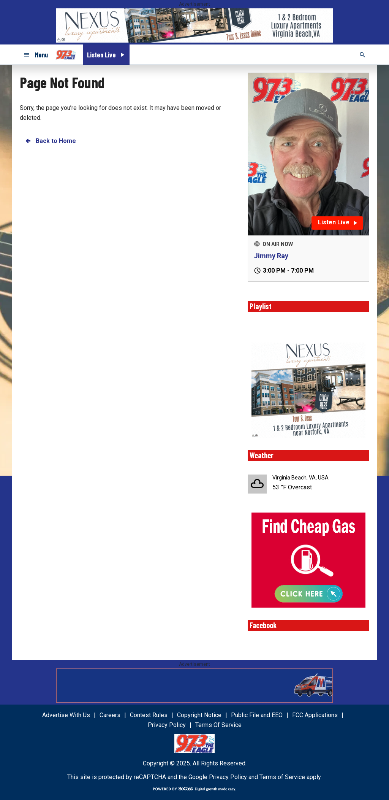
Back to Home (50, 140)
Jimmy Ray (271, 256)
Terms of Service (282, 777)
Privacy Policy (228, 777)
